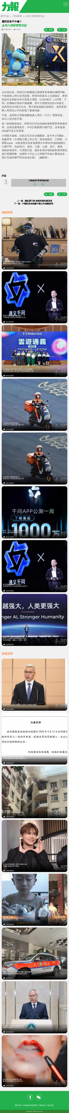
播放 (8, 808)
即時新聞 (17, 16)
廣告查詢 (50, 1105)
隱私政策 (42, 1105)
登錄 (42, 184)
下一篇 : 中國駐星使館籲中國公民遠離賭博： (34, 204)
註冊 (34, 184)
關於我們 (18, 1105)
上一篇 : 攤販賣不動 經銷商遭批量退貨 (34, 201)
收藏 (50, 30)
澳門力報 (5, 16)
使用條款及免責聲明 (30, 1105)
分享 (64, 30)
